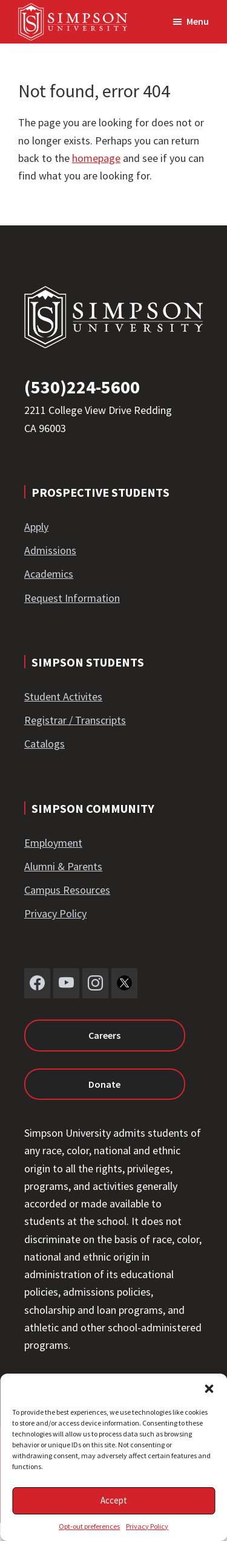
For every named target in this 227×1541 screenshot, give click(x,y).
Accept (113, 1500)
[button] (209, 1389)
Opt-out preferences (89, 1526)
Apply (36, 527)
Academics (48, 574)
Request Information (72, 598)
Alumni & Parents (63, 866)
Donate (104, 1084)
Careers (104, 1035)
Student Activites (63, 696)
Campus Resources (67, 890)
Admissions (50, 550)
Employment (53, 843)
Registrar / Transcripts (75, 720)
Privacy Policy (147, 1526)
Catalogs (44, 744)
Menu (197, 21)
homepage (96, 158)
